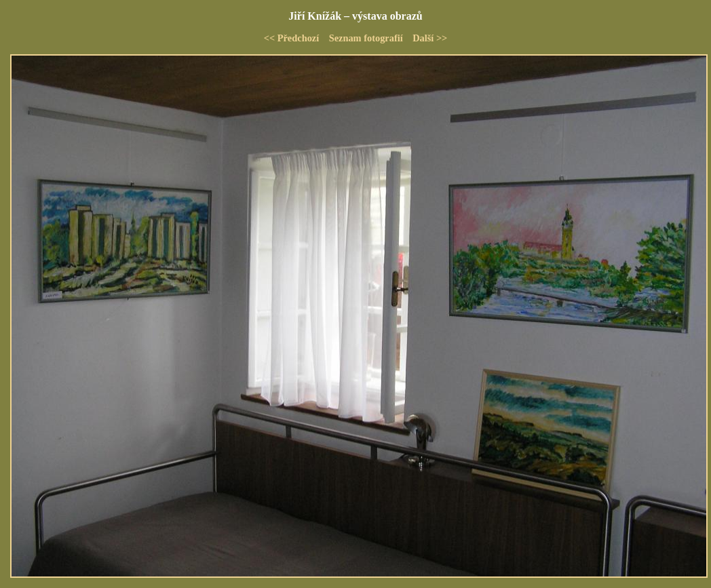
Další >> (429, 38)
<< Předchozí (292, 38)
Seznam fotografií (366, 38)
